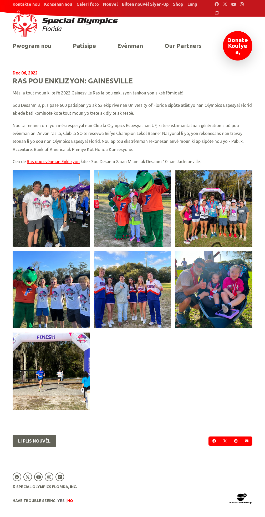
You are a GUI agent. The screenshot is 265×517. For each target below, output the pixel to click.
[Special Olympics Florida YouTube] (233, 4)
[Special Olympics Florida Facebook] (216, 4)
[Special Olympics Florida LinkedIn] (216, 12)
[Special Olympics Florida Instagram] (242, 4)
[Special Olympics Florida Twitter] (225, 4)
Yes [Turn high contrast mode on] (61, 501)
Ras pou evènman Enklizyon (53, 161)
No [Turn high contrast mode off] (70, 501)
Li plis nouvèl (34, 441)
